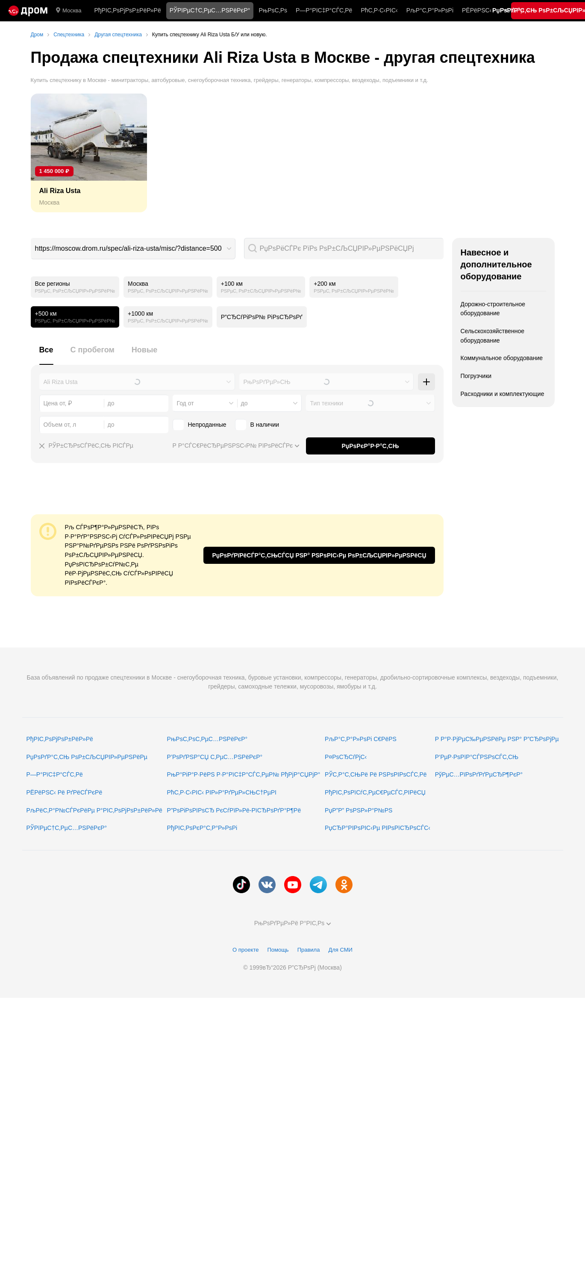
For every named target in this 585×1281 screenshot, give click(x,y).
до (244, 403)
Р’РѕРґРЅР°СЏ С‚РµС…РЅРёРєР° (215, 756)
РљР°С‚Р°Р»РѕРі (429, 10)
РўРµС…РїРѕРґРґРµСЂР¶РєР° (479, 774)
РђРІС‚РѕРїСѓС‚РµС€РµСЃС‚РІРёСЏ (375, 792)
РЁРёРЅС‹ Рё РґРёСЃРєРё (64, 792)
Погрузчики (476, 375)
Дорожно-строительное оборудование (493, 309)
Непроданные (207, 424)
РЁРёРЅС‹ (476, 10)
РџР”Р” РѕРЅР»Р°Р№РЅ (358, 810)
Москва (68, 10)
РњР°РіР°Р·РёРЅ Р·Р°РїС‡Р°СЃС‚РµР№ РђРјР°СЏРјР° (243, 774)
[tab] (46, 355)
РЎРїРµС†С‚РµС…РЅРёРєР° (66, 827)
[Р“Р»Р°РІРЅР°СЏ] (28, 10)
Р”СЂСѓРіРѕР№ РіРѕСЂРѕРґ (262, 317)
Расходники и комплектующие (502, 393)
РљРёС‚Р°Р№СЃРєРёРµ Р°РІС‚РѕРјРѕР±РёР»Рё (94, 810)
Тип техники (326, 403)
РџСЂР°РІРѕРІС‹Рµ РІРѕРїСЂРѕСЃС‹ (377, 827)
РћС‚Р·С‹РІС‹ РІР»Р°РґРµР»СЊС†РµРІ (221, 792)
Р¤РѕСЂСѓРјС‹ (346, 756)
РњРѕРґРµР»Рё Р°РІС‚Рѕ (292, 923)
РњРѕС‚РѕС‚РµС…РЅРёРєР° (207, 739)
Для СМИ (340, 950)
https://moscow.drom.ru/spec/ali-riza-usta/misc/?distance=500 (128, 248)
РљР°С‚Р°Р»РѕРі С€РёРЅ (361, 739)
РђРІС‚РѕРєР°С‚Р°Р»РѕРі (202, 827)
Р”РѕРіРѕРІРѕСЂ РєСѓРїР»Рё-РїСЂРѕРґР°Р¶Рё (234, 810)
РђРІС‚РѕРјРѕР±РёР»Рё (127, 10)
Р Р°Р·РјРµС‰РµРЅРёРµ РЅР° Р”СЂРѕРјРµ (497, 739)
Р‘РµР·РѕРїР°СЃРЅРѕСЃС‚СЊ (476, 756)
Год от (185, 403)
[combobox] (133, 248)
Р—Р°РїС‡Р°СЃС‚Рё (324, 10)
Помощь (277, 950)
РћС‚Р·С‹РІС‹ (379, 10)
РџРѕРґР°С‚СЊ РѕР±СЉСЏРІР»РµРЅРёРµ (86, 756)
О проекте (245, 950)
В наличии (264, 424)
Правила (308, 950)
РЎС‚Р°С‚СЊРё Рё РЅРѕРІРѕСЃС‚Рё (376, 774)
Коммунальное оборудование (502, 358)
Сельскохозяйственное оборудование (493, 336)
